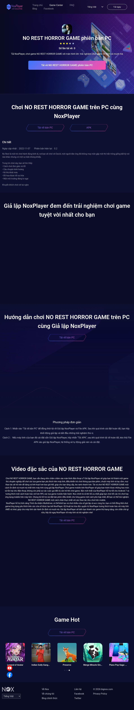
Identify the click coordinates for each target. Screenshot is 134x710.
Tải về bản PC (45, 127)
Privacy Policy (100, 693)
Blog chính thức (49, 698)
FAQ (72, 5)
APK (88, 127)
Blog (35, 8)
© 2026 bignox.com (103, 689)
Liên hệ (77, 689)
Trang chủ (38, 5)
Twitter (77, 698)
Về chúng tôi (48, 693)
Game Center (56, 5)
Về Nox (45, 689)
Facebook (49, 8)
